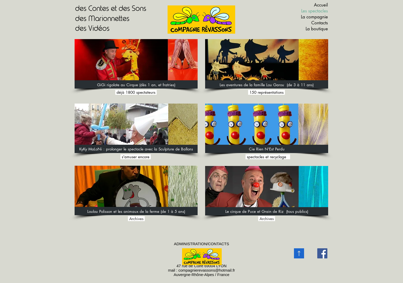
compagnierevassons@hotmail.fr (206, 270)
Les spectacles (314, 11)
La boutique (317, 29)
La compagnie (314, 17)
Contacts (319, 23)
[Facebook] (322, 253)
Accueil (321, 5)
